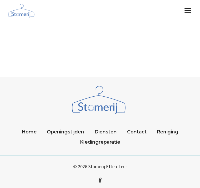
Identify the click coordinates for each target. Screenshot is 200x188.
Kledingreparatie (100, 142)
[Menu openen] (188, 10)
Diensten (106, 132)
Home (29, 132)
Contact (137, 132)
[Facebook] (100, 180)
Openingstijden (65, 132)
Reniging (167, 132)
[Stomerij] (22, 10)
